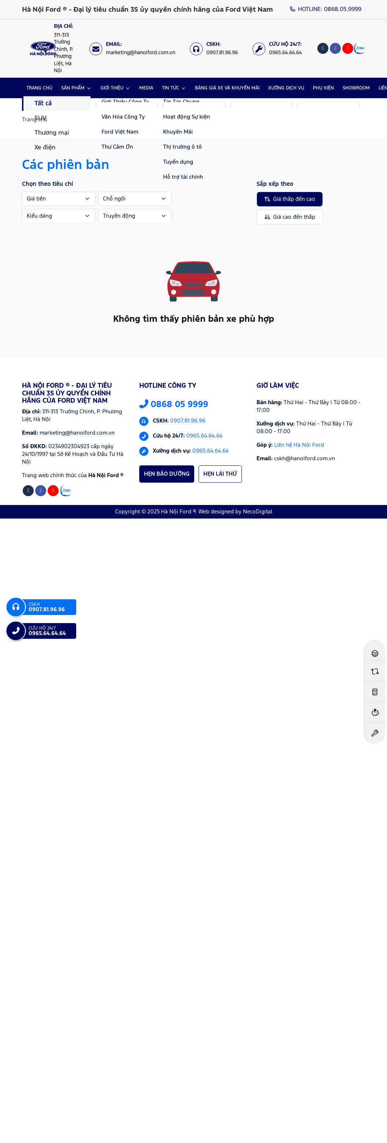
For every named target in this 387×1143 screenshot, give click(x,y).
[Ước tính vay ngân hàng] (374, 711)
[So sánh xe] (374, 670)
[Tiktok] (322, 48)
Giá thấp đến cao (290, 199)
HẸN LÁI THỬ (220, 474)
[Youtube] (347, 48)
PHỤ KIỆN (323, 88)
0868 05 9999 (173, 405)
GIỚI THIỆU (112, 88)
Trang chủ (34, 119)
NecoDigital (257, 511)
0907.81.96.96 (188, 421)
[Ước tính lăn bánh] (374, 691)
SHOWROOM (356, 88)
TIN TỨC (170, 88)
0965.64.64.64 (204, 436)
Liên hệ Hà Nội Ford (299, 445)
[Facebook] (335, 48)
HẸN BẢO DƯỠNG (166, 474)
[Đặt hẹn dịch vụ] (374, 732)
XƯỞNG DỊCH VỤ (286, 88)
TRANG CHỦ (39, 88)
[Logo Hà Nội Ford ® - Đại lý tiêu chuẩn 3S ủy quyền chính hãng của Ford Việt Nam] (43, 48)
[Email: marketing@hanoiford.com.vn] (136, 48)
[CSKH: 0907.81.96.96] (217, 48)
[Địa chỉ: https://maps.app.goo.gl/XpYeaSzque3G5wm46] (61, 48)
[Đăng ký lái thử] (374, 650)
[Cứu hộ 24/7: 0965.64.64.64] (281, 48)
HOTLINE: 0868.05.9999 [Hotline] (326, 9)
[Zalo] (359, 48)
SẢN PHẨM (73, 88)
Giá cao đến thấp (290, 217)
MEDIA (146, 88)
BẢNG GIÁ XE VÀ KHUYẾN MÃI (227, 88)
